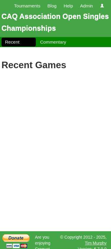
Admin (86, 5)
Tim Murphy (96, 243)
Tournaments (27, 5)
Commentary (53, 41)
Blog (52, 5)
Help (68, 5)
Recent (12, 41)
